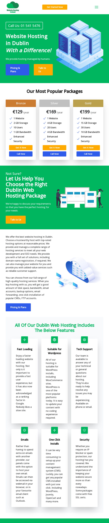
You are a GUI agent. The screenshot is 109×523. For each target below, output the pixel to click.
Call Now (21, 149)
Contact (42, 508)
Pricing (42, 498)
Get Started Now (55, 7)
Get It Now (21, 143)
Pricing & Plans (15, 70)
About (42, 503)
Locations (43, 514)
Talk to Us (42, 70)
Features (43, 493)
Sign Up (18, 497)
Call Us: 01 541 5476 (22, 25)
